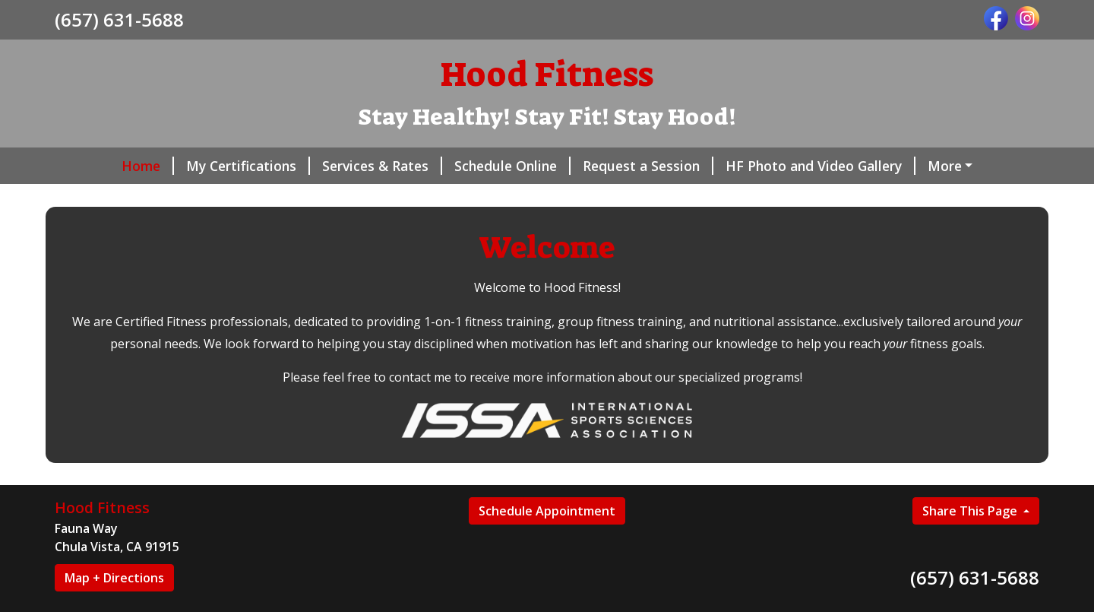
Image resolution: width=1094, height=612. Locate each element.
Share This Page (971, 542)
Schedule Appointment (547, 542)
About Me (407, 198)
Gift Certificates (202, 198)
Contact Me (318, 198)
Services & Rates (327, 166)
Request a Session (593, 166)
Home (93, 166)
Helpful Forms (926, 166)
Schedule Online (458, 166)
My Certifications (193, 166)
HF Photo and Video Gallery (766, 166)
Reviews (99, 198)
